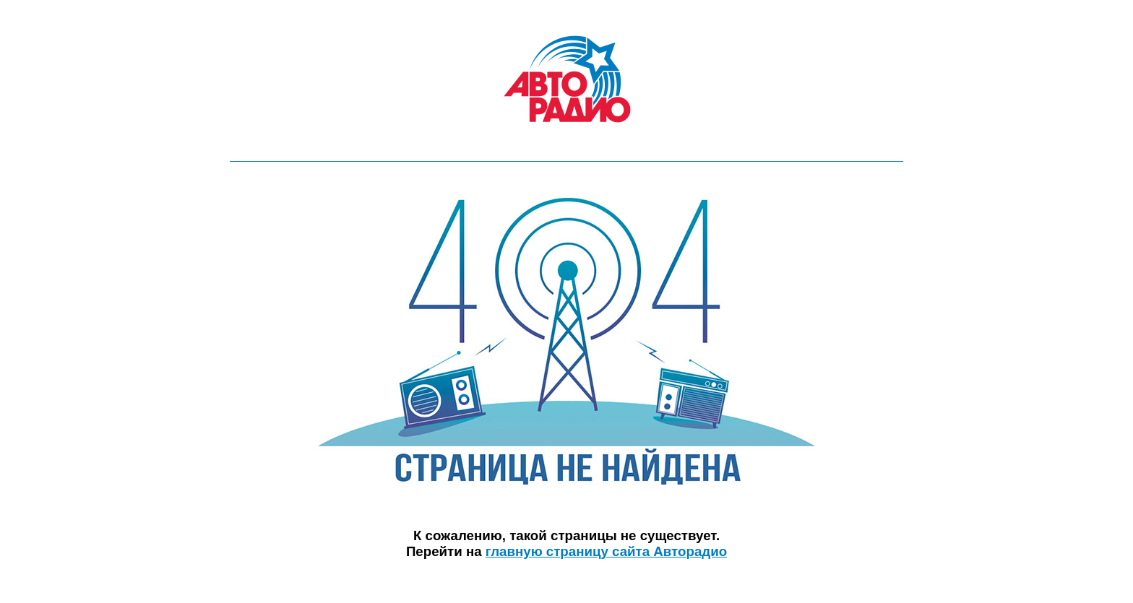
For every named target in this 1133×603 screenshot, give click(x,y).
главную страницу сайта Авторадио (606, 551)
